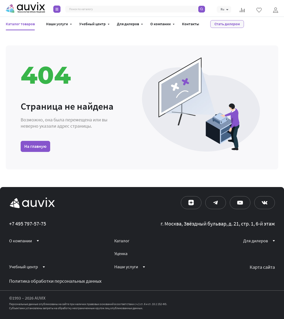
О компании (160, 24)
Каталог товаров (20, 24)
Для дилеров (128, 24)
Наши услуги (57, 24)
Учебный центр (92, 24)
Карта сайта (262, 267)
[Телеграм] (215, 202)
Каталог (121, 241)
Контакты (190, 24)
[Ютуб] (240, 202)
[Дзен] (191, 202)
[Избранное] (259, 10)
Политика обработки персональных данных (55, 281)
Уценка (120, 253)
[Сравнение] (242, 10)
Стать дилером (227, 23)
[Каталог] (56, 9)
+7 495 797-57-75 (27, 224)
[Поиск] (201, 9)
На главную (35, 146)
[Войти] (275, 10)
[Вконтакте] (264, 202)
